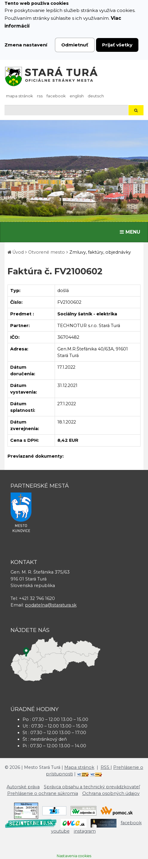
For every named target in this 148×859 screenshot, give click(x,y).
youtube (60, 831)
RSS (40, 95)
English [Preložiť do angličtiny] (77, 95)
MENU (131, 231)
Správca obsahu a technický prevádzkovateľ (92, 787)
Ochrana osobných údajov (111, 793)
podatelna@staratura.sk (51, 605)
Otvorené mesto (46, 252)
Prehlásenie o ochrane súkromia (42, 793)
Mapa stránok (19, 95)
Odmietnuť (74, 45)
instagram (85, 831)
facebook (56, 95)
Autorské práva (23, 787)
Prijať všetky (117, 45)
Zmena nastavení (26, 45)
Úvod (18, 252)
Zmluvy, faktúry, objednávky (100, 252)
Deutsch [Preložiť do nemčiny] (96, 95)
